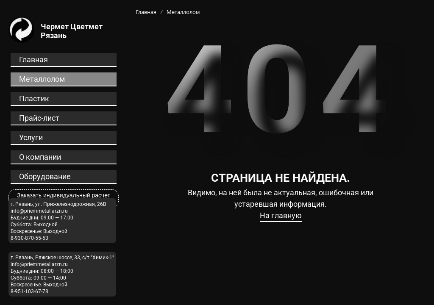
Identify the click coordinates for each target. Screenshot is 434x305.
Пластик (34, 98)
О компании (40, 156)
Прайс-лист (39, 118)
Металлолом (42, 79)
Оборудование (45, 176)
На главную (281, 215)
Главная (33, 59)
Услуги (31, 137)
